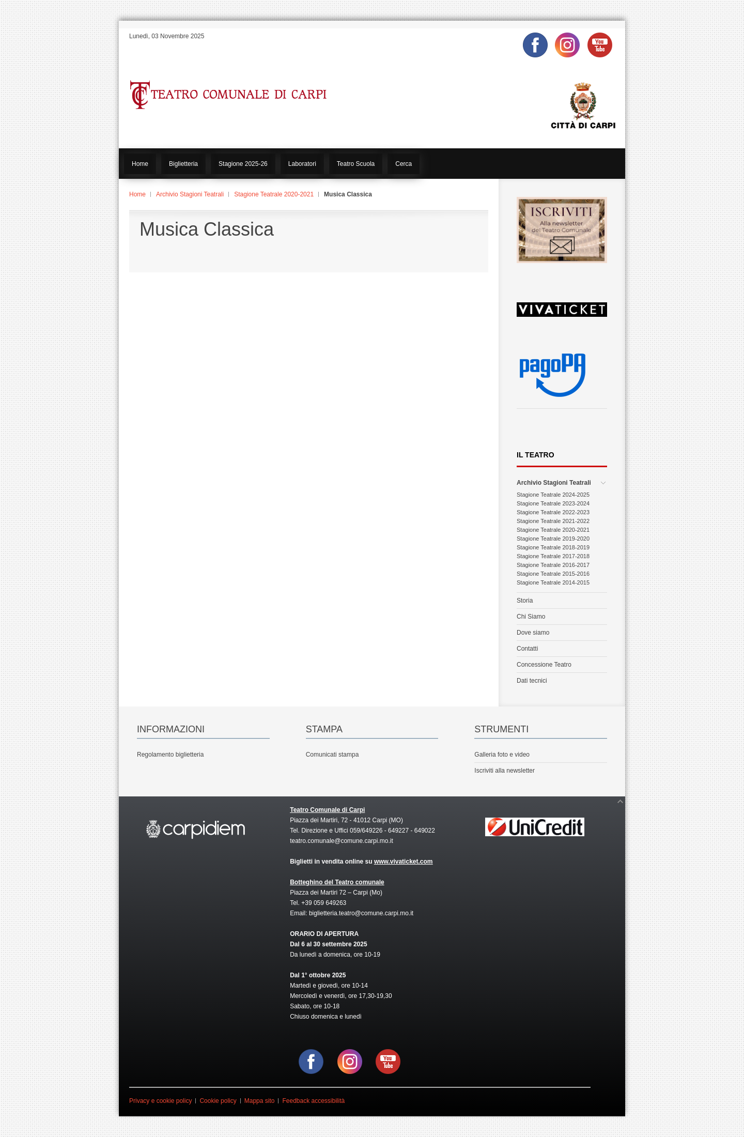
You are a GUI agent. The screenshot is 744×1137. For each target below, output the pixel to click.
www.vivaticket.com (403, 861)
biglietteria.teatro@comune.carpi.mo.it (361, 913)
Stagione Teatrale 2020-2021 (274, 194)
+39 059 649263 (323, 902)
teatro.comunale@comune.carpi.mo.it (341, 840)
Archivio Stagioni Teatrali (190, 194)
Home (137, 194)
